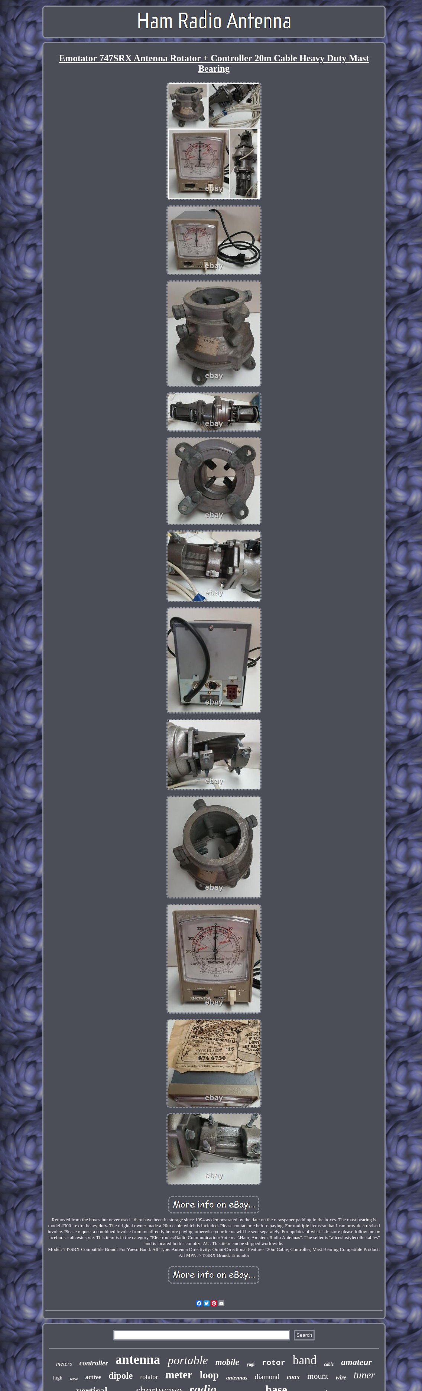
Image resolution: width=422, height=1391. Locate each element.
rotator (149, 1377)
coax (293, 1377)
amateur (356, 1362)
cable (329, 1364)
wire (341, 1377)
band (304, 1360)
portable (188, 1360)
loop (209, 1375)
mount (317, 1376)
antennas (236, 1378)
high (57, 1378)
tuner (364, 1375)
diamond (267, 1377)
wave (74, 1379)
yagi (250, 1364)
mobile (227, 1362)
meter (178, 1375)
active (93, 1377)
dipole (120, 1376)
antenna (138, 1359)
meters (64, 1364)
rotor (273, 1363)
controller (93, 1363)
